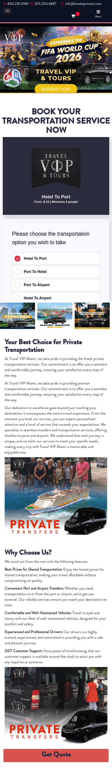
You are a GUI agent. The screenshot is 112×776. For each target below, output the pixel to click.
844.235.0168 (15, 3)
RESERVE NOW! (56, 89)
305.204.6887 (43, 3)
